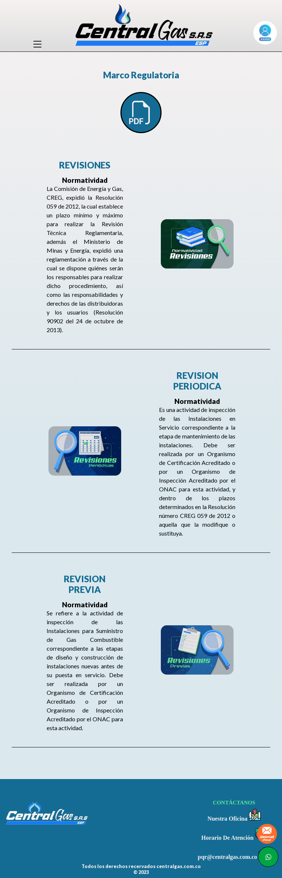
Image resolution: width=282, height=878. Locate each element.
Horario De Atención (234, 834)
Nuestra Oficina (234, 815)
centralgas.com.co (178, 866)
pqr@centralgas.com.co (234, 853)
